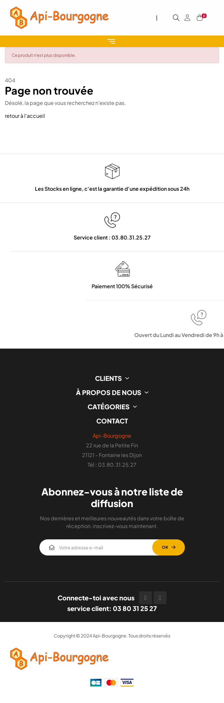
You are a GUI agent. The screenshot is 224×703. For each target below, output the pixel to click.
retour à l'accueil (25, 115)
